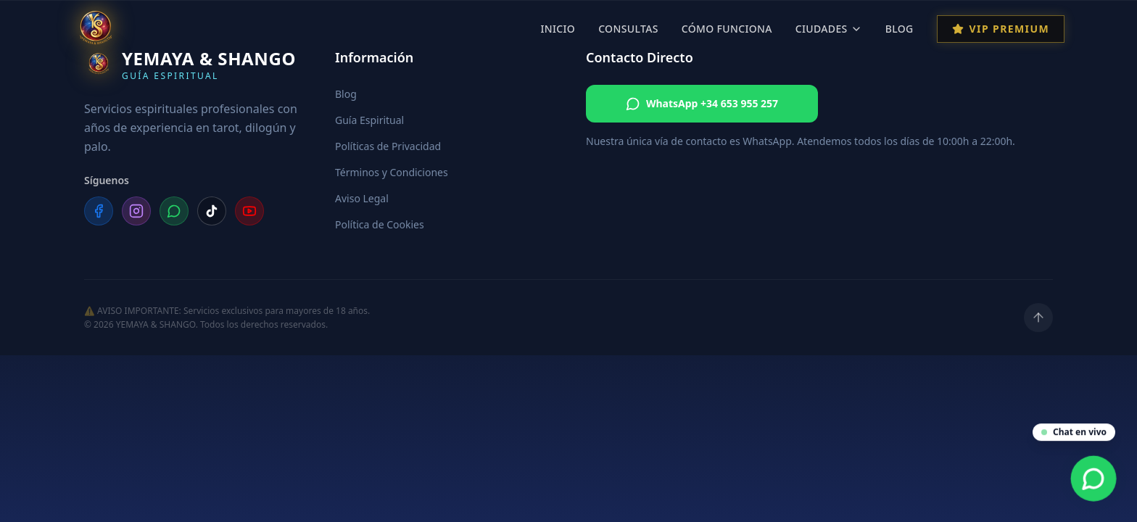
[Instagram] (136, 210)
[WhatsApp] (174, 210)
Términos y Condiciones (391, 172)
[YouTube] (249, 210)
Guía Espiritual (369, 120)
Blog (899, 29)
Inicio (557, 29)
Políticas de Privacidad (388, 146)
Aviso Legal (362, 198)
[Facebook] (98, 210)
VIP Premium (1000, 29)
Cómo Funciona (727, 29)
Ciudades (828, 29)
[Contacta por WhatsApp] (1094, 479)
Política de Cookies (379, 224)
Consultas (628, 29)
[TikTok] (211, 210)
